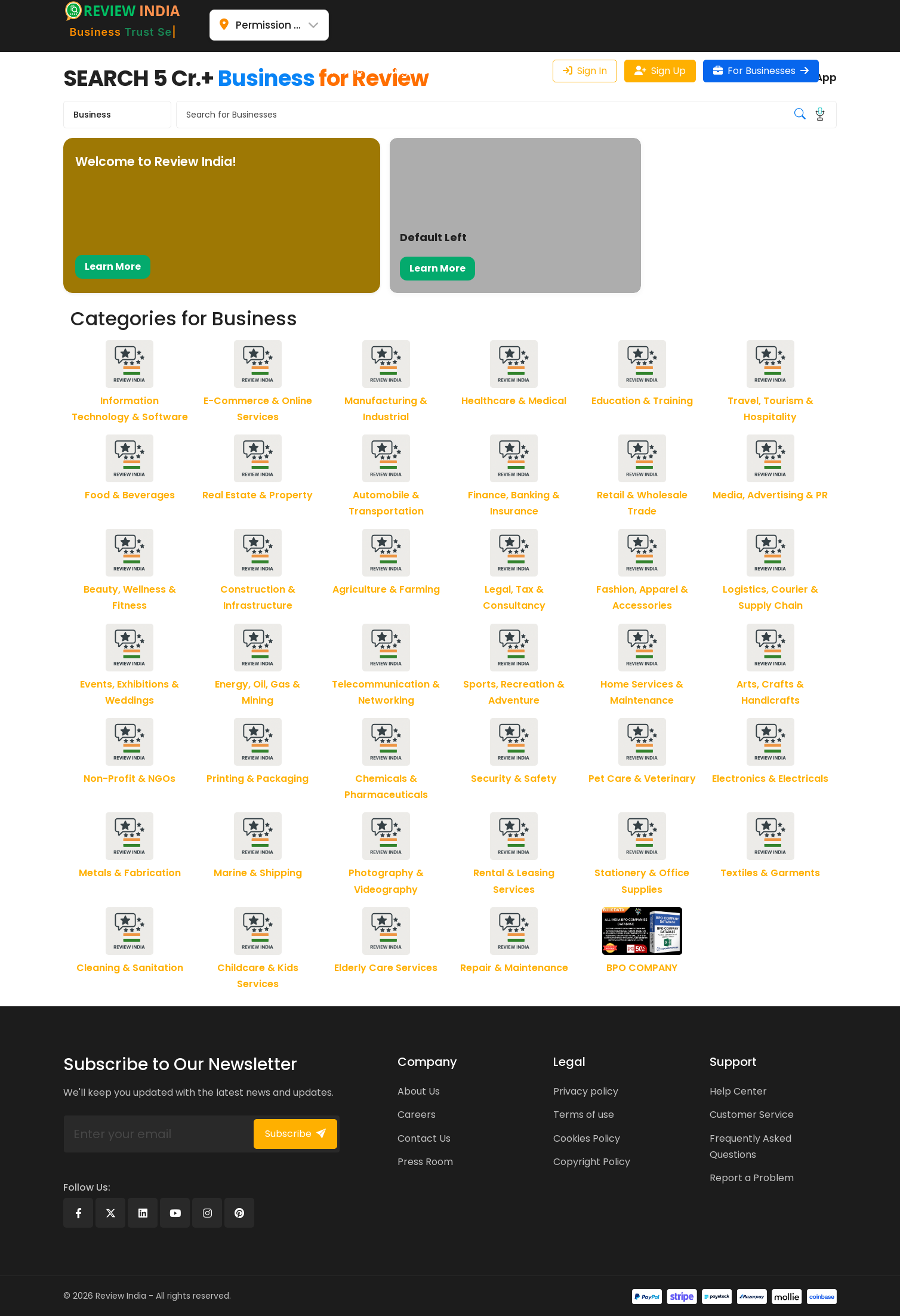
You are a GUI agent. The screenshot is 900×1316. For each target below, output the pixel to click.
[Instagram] (207, 1213)
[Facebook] (78, 1213)
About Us (418, 1091)
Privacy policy (585, 1091)
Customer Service (752, 1114)
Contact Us (424, 1138)
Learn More (113, 266)
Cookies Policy (586, 1138)
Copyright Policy (591, 1162)
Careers (416, 1114)
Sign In (585, 71)
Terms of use (583, 1114)
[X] (110, 1213)
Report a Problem (752, 1178)
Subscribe (295, 1134)
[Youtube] (175, 1213)
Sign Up (660, 71)
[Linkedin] (143, 1213)
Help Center (738, 1091)
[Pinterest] (239, 1213)
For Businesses (761, 71)
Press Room (425, 1162)
